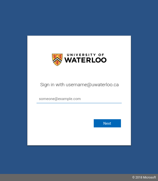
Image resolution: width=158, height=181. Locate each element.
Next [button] (107, 123)
